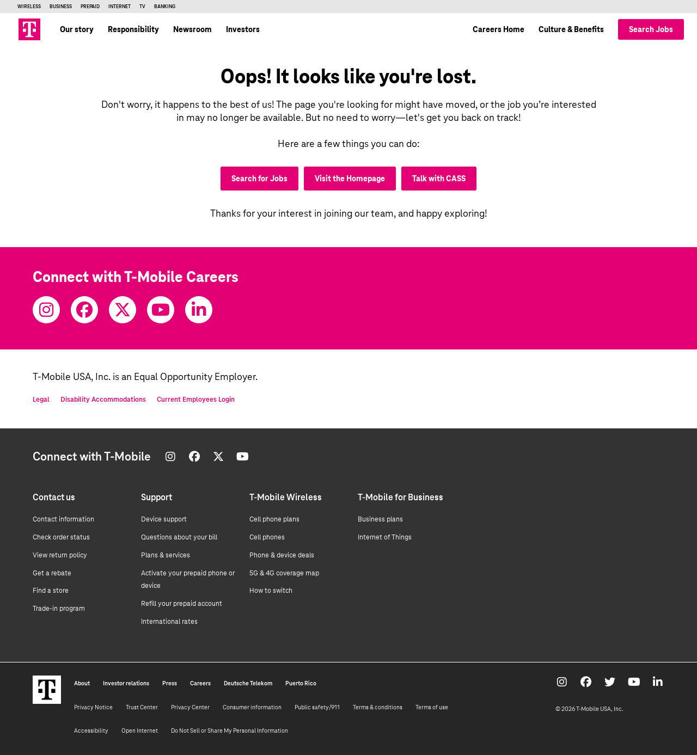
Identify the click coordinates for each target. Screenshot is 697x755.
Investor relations (126, 683)
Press (169, 683)
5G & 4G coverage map (284, 573)
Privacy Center (190, 707)
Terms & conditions (377, 707)
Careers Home (498, 29)
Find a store (51, 590)
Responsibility (133, 29)
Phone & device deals (281, 555)
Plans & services (165, 555)
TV (142, 6)
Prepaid (90, 6)
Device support (164, 519)
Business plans (380, 519)
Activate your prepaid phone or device (188, 580)
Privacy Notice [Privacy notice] (93, 707)
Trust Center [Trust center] (142, 707)
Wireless (29, 6)
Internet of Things (385, 537)
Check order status (61, 537)
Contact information (63, 519)
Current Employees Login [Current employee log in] (196, 399)
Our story (77, 29)
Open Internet (139, 730)
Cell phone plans (274, 519)
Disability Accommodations (103, 399)
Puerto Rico (300, 683)
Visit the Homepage (350, 178)
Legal (41, 399)
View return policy (60, 555)
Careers (200, 683)
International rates (169, 621)
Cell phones (267, 537)
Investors (243, 29)
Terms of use (431, 707)
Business (61, 6)
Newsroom (192, 29)
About (82, 683)
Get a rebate (52, 573)
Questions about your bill (179, 537)
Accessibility (91, 730)
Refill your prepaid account (181, 603)
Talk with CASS (439, 178)
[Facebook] (84, 309)
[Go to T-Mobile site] (29, 29)
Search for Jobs (259, 178)
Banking (164, 6)
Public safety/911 (317, 707)
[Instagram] (46, 309)
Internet (119, 6)
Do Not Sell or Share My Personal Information (229, 730)
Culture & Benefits (571, 29)
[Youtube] (160, 309)
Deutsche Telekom (248, 683)
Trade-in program (59, 608)
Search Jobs (651, 29)
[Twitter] (122, 309)
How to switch (270, 590)
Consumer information (252, 707)
